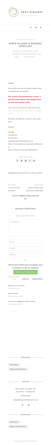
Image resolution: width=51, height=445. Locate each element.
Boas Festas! (13, 293)
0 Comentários (29, 57)
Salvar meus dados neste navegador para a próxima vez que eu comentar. (25, 266)
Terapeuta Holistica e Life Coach (25, 173)
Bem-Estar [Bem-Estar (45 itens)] (14, 365)
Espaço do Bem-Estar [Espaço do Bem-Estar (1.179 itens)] (18, 369)
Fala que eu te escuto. (16, 286)
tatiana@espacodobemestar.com (25, 400)
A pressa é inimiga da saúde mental (21, 301)
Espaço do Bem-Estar (25, 39)
